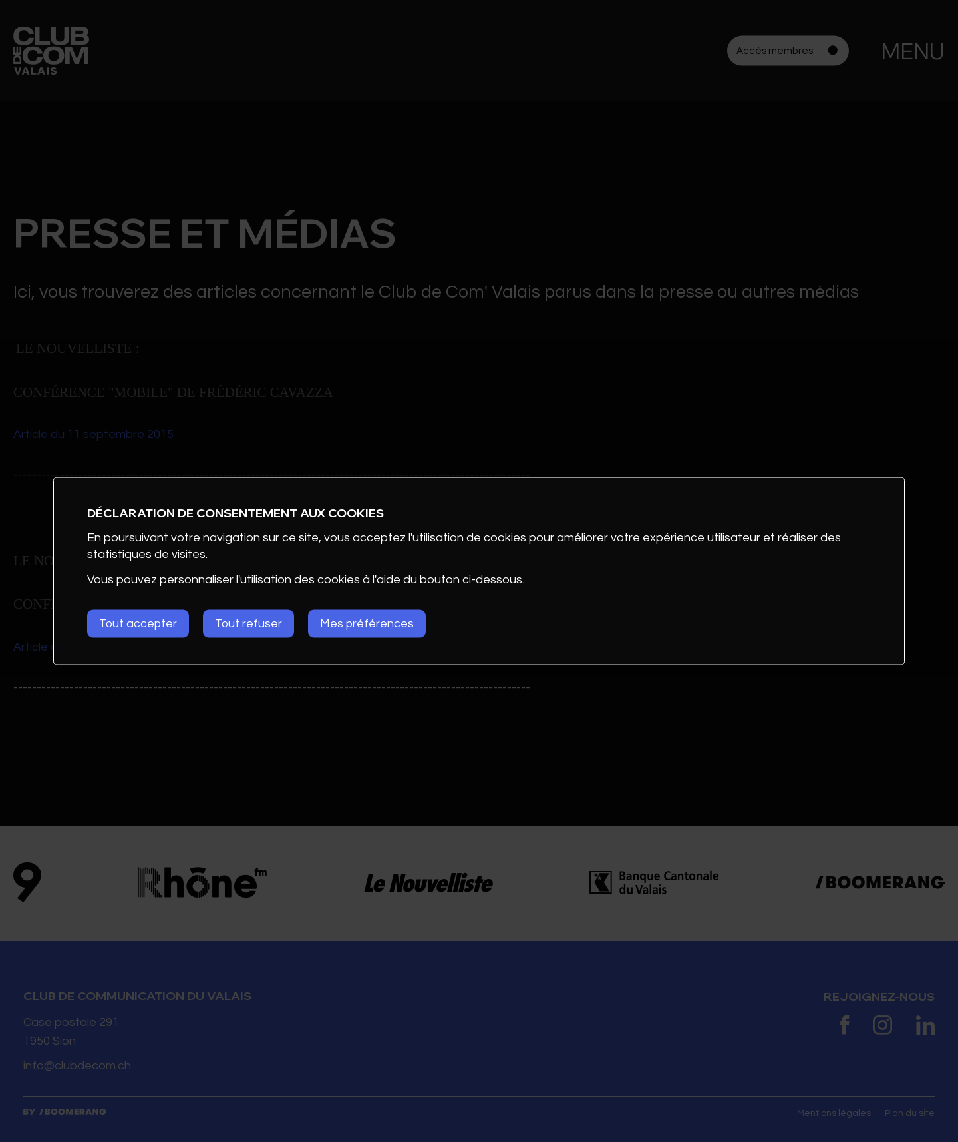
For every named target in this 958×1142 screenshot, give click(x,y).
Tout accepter (138, 623)
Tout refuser (252, 623)
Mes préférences (373, 623)
